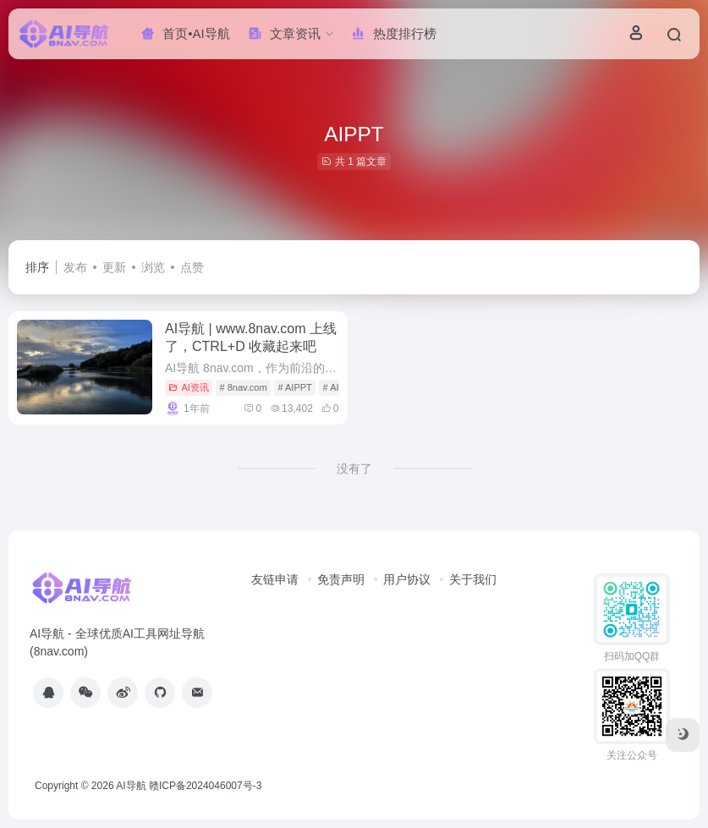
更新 (114, 267)
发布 (75, 267)
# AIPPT (294, 387)
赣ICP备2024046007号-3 (205, 786)
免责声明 (341, 579)
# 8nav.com (243, 387)
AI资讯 (188, 387)
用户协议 (407, 579)
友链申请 (275, 579)
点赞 (192, 267)
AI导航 (130, 786)
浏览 (153, 267)
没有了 (354, 468)
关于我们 (473, 579)
